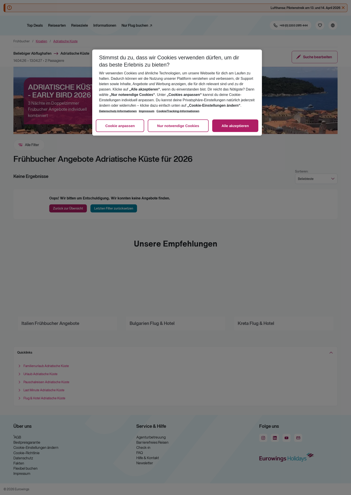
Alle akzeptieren (235, 126)
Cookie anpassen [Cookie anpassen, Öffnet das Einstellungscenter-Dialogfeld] (120, 126)
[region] (177, 93)
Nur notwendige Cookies (178, 126)
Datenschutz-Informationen (118, 111)
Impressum (146, 111)
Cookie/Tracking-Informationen (177, 111)
